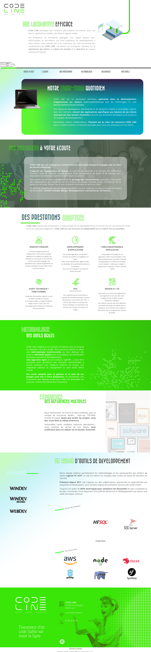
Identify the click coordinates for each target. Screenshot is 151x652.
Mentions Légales (75, 648)
